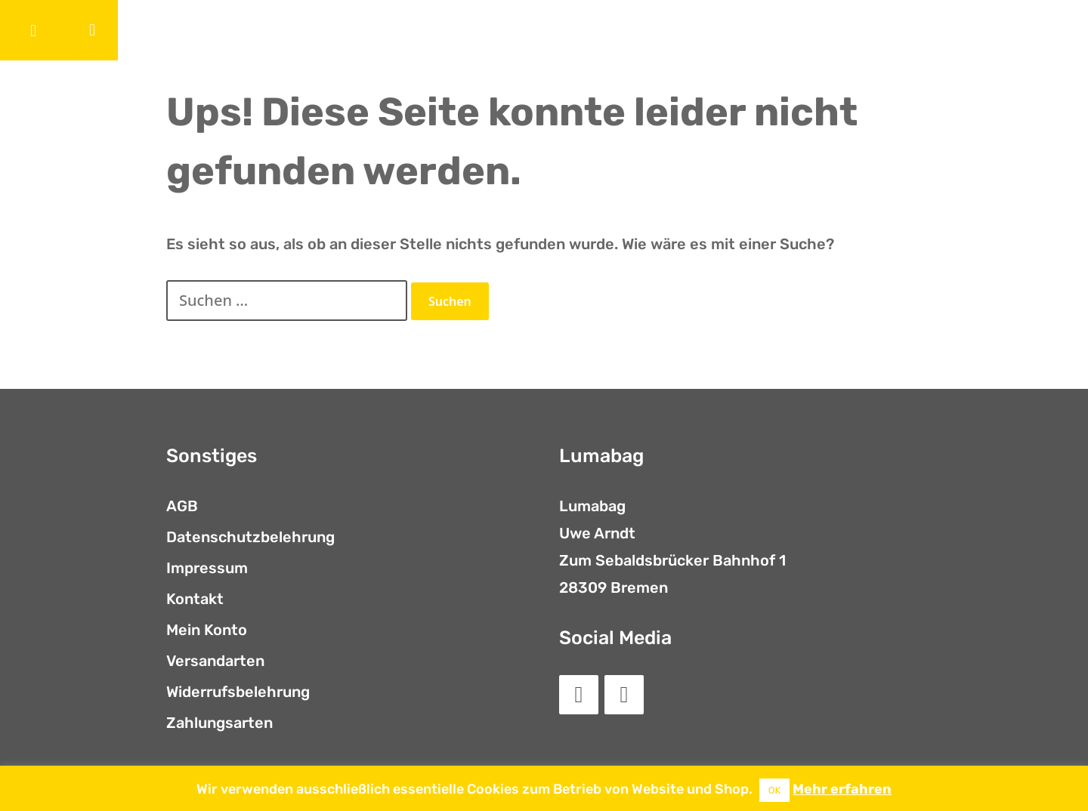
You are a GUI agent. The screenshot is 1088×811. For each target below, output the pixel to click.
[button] (33, 30)
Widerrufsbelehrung (238, 692)
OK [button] (774, 790)
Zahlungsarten (219, 723)
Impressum (207, 568)
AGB (182, 506)
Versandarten (215, 661)
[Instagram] (624, 694)
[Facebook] (578, 694)
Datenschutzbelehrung (250, 537)
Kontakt (195, 599)
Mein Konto (206, 630)
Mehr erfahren (842, 789)
